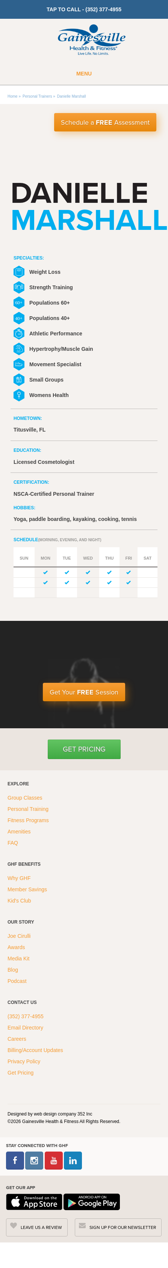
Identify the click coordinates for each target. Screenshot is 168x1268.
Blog (14, 970)
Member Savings (28, 889)
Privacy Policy (24, 1061)
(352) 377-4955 (26, 1016)
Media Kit (18, 959)
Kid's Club (20, 901)
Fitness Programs (29, 820)
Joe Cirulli (19, 936)
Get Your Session (84, 692)
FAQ (14, 843)
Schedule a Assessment (105, 122)
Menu (84, 74)
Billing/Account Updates (35, 1050)
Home (13, 96)
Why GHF (20, 878)
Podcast (17, 981)
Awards (16, 947)
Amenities (19, 832)
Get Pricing (84, 749)
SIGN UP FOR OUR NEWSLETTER (122, 1227)
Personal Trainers (37, 96)
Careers (17, 1039)
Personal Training (29, 809)
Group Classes (26, 798)
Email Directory (25, 1028)
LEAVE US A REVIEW (41, 1227)
